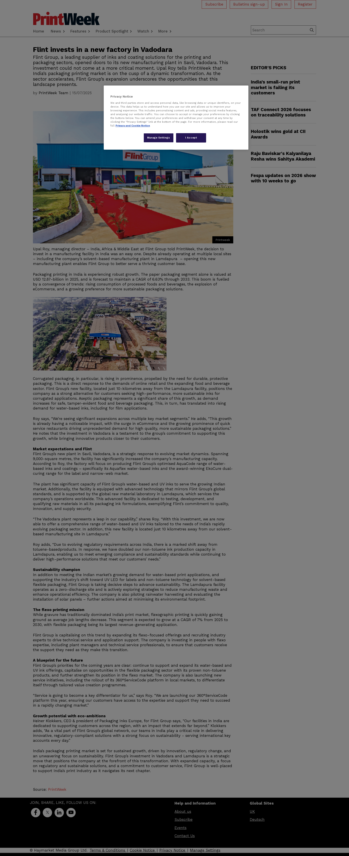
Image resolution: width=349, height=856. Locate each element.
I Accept (191, 137)
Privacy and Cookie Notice (133, 125)
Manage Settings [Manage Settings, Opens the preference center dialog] (158, 137)
